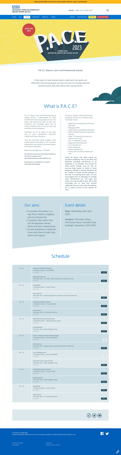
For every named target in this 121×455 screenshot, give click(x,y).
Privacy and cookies (17, 443)
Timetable (46, 150)
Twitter (94, 415)
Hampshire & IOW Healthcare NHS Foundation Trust (61, 434)
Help (20, 17)
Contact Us (49, 443)
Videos (53, 17)
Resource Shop (82, 17)
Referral (92, 17)
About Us (45, 17)
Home (14, 17)
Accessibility (15, 445)
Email (100, 415)
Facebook (89, 415)
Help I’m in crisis (103, 17)
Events (27, 17)
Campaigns (35, 17)
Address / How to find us (53, 445)
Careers (72, 17)
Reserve (104, 272)
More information (36, 272)
